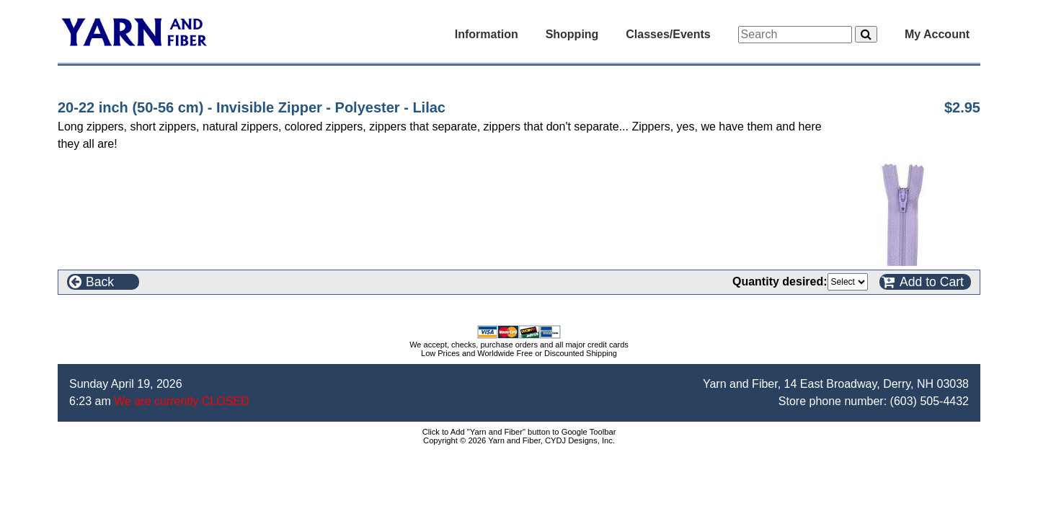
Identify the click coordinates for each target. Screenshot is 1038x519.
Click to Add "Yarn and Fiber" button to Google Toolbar (519, 431)
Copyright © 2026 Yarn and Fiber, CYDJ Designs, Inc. (519, 440)
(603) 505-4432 (929, 401)
